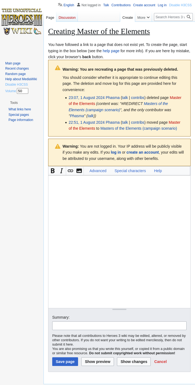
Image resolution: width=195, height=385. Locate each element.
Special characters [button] (130, 171)
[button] (52, 170)
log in (116, 152)
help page (111, 51)
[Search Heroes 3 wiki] (173, 17)
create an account (142, 152)
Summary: (61, 317)
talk (125, 97)
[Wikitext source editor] (119, 241)
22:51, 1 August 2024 (86, 122)
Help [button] (158, 171)
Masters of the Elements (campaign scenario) (138, 128)
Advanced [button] (97, 171)
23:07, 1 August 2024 (86, 97)
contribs (137, 97)
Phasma (77, 116)
